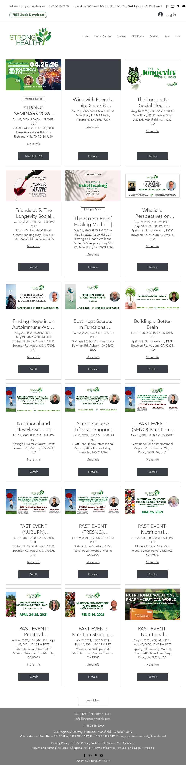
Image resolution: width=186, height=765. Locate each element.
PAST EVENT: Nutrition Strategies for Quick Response (93, 632)
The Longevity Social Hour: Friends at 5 (152, 102)
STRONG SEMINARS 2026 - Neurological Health (33, 111)
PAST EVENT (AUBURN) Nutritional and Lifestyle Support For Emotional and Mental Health (33, 529)
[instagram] (172, 6)
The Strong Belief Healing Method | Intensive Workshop (93, 221)
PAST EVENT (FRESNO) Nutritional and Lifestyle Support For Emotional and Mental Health (93, 529)
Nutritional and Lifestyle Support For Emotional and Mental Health (33, 426)
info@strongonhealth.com (27, 6)
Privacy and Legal (129, 747)
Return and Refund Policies (50, 747)
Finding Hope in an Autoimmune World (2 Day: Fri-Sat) (33, 324)
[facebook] (167, 6)
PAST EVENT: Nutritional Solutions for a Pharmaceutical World (152, 632)
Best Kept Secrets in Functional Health (93, 324)
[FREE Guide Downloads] (28, 15)
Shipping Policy (80, 747)
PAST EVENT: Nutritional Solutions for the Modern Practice (152, 529)
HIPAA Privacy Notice (86, 743)
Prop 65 (149, 747)
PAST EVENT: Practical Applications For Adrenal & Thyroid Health (34, 632)
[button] (102, 36)
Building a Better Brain (152, 324)
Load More (93, 700)
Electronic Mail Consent (118, 743)
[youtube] (184, 6)
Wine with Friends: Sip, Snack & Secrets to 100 (93, 102)
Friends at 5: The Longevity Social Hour (33, 213)
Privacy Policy (60, 743)
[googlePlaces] (178, 6)
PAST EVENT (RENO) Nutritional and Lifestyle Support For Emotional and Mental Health (152, 426)
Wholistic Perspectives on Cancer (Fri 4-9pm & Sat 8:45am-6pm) (152, 213)
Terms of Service (105, 747)
